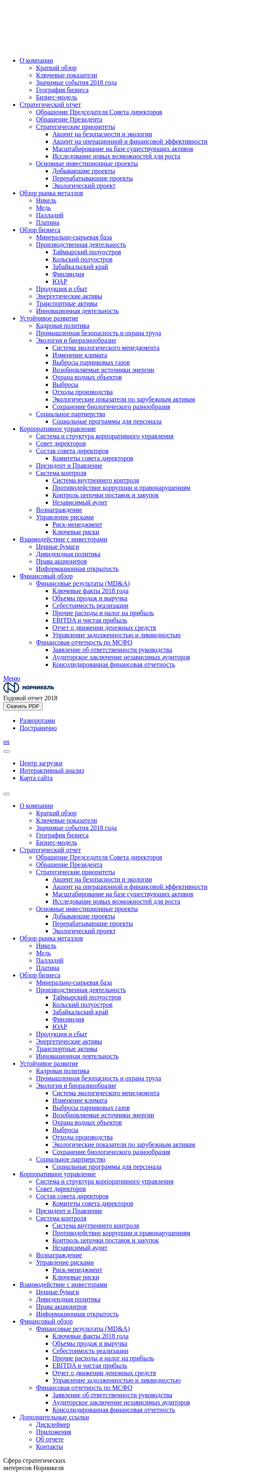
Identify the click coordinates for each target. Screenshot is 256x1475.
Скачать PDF (23, 706)
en (6, 741)
